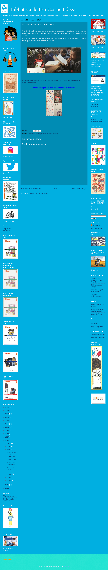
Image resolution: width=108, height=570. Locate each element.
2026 (7, 407)
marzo (9, 474)
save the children (52, 134)
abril (9, 450)
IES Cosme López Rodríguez (9, 500)
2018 (7, 434)
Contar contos (11, 459)
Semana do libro (11, 469)
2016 (7, 440)
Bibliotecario (97, 225)
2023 (7, 417)
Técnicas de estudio (98, 334)
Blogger (66, 566)
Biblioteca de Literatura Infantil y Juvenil (97, 280)
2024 (7, 414)
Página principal (8, 496)
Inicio (56, 188)
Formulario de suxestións (95, 105)
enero (9, 480)
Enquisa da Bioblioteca (7, 229)
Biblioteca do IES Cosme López (42, 9)
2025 (7, 410)
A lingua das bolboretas (11, 463)
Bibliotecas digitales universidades (97, 291)
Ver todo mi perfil (96, 228)
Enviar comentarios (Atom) (39, 193)
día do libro (31, 134)
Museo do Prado (96, 314)
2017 (7, 437)
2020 (7, 427)
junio (9, 443)
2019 (7, 430)
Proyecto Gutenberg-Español (97, 295)
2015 (7, 485)
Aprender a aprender (98, 338)
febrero (9, 477)
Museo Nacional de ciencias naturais (97, 310)
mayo (9, 446)
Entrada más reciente (31, 188)
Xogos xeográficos (97, 327)
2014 (7, 488)
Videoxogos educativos (95, 323)
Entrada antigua (79, 188)
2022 (7, 420)
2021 (7, 424)
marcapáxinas (41, 134)
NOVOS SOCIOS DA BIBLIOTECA (97, 120)
